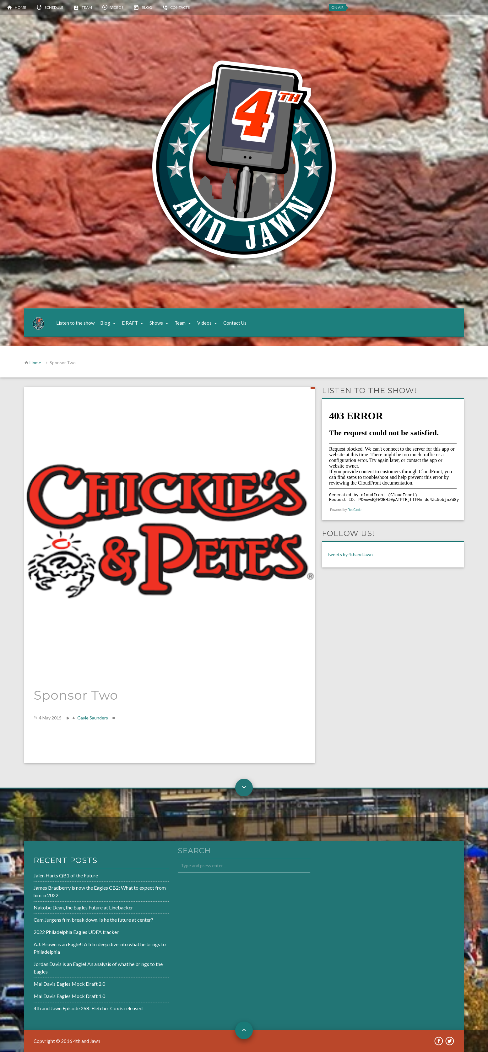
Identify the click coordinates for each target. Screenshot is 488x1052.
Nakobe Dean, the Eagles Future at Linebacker (63, 908)
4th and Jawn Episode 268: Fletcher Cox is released (68, 1004)
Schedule (54, 7)
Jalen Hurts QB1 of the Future (47, 878)
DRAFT (130, 323)
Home (20, 7)
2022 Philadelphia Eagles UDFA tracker (56, 932)
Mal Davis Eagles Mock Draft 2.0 (50, 981)
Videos (116, 7)
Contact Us (235, 323)
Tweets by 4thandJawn (350, 554)
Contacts (180, 7)
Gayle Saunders (92, 717)
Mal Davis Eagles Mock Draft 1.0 (50, 993)
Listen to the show (75, 323)
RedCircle (354, 510)
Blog (147, 7)
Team (87, 7)
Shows (156, 323)
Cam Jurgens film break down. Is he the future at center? (73, 920)
